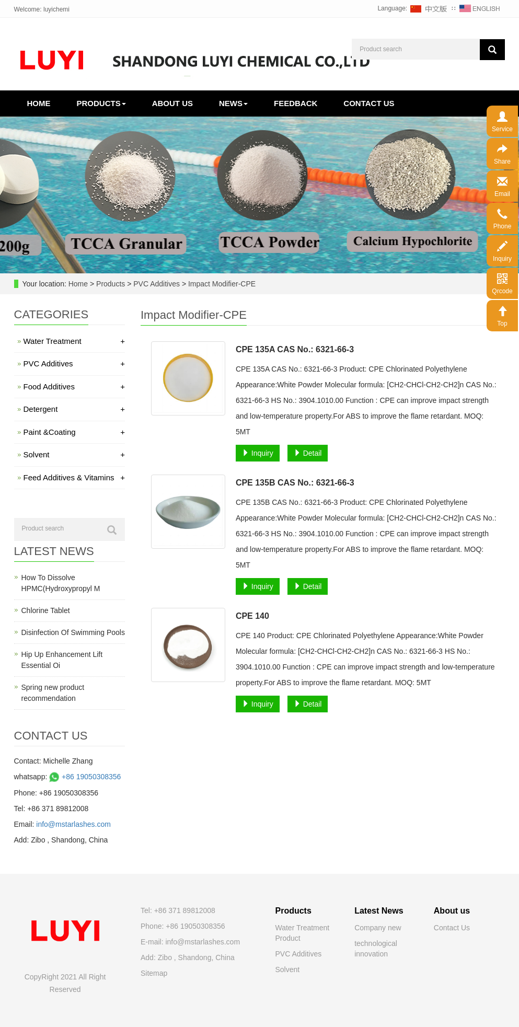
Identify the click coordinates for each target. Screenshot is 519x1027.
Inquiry (257, 453)
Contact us (368, 103)
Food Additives (74, 386)
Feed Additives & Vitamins (74, 477)
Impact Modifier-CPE (221, 284)
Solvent (74, 454)
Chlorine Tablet (45, 610)
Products (101, 103)
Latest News (378, 910)
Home (39, 103)
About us (172, 103)
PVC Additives (156, 284)
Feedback (295, 103)
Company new (377, 928)
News (233, 103)
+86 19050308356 (84, 776)
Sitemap (154, 973)
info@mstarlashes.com (73, 824)
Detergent (74, 408)
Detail (308, 453)
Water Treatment (74, 341)
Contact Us (452, 928)
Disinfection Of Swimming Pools (73, 632)
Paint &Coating (74, 431)
